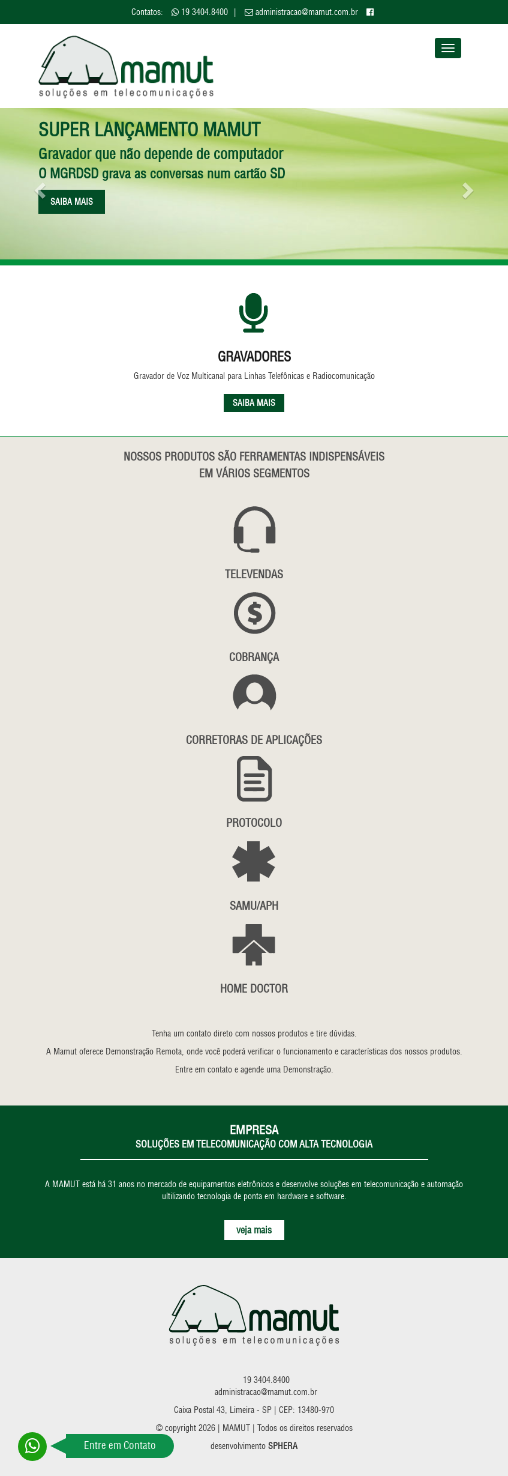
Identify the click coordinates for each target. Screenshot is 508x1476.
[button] (38, 186)
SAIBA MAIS (254, 403)
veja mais (254, 1230)
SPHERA (282, 1446)
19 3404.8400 (204, 12)
